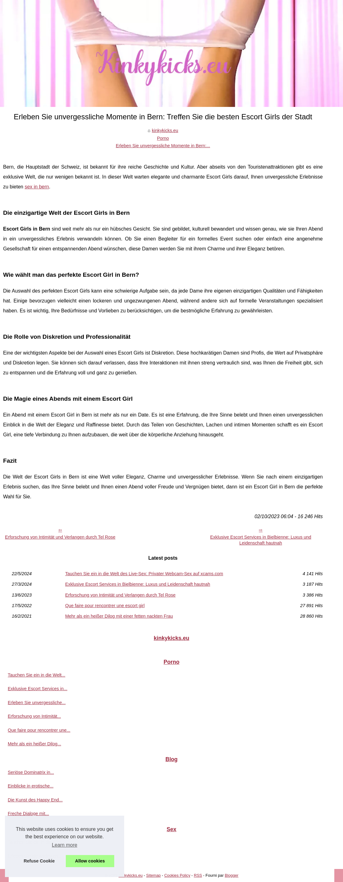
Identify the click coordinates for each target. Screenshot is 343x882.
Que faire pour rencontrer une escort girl (105, 605)
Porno (163, 138)
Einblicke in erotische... (30, 785)
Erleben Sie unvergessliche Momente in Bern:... (163, 145)
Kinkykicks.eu (131, 875)
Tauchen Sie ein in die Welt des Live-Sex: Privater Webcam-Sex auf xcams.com (144, 573)
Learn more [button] (64, 845)
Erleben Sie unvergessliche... (36, 702)
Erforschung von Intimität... (34, 716)
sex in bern (37, 186)
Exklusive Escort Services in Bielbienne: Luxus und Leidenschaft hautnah (260, 540)
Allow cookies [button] (90, 860)
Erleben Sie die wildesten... (35, 855)
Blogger (231, 875)
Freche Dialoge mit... (28, 813)
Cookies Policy (177, 875)
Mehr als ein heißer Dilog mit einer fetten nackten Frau (119, 616)
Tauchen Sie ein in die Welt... (36, 675)
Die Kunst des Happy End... (35, 799)
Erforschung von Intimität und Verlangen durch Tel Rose (60, 537)
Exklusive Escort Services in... (37, 688)
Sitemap (153, 875)
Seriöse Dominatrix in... (31, 772)
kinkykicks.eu (165, 130)
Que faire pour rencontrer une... (39, 730)
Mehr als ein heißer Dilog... (34, 743)
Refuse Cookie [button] (39, 860)
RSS (198, 875)
